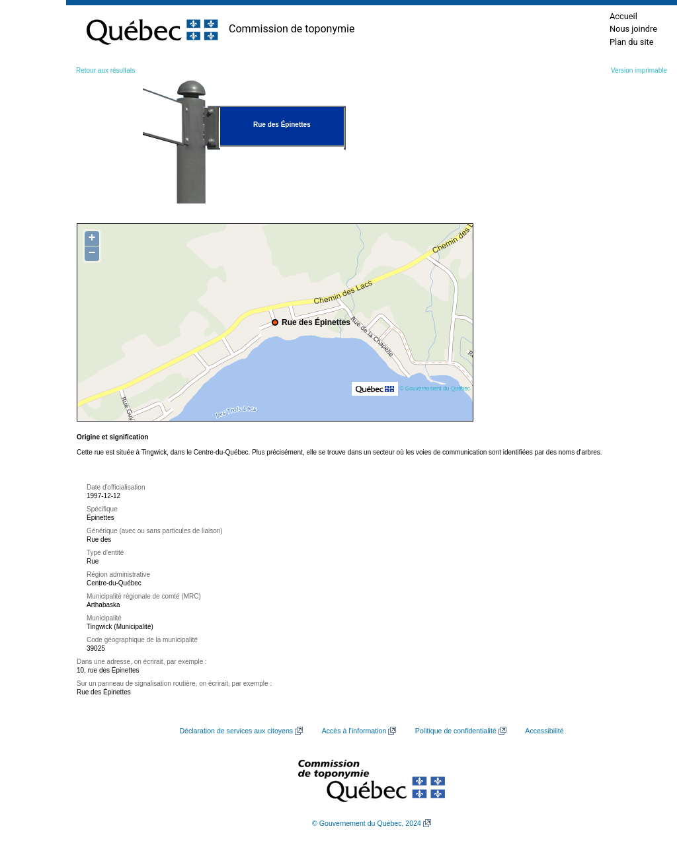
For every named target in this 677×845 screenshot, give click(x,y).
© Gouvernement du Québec (434, 388)
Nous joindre (633, 29)
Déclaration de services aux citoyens (236, 731)
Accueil (623, 16)
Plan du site (632, 42)
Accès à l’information (354, 731)
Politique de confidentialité (456, 731)
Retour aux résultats (106, 70)
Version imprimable (639, 70)
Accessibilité (544, 731)
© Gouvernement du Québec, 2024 (366, 823)
